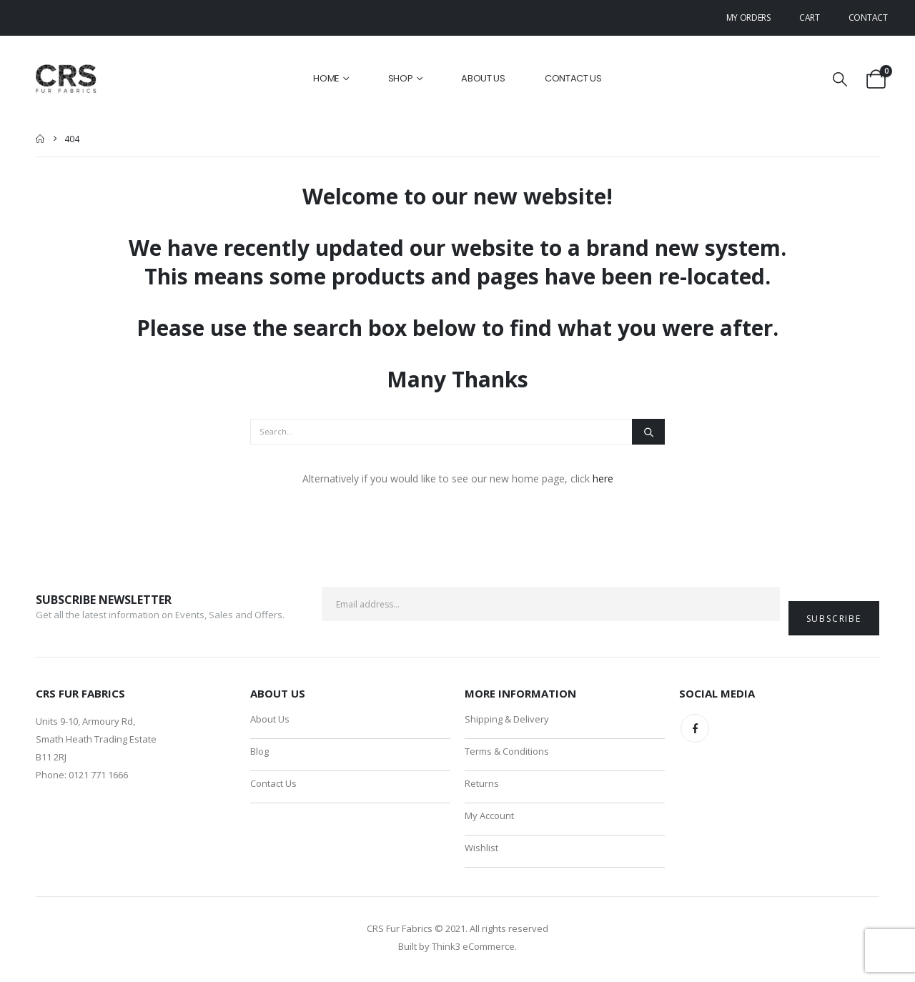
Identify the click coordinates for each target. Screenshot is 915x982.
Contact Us (573, 78)
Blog (259, 751)
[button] (840, 79)
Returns (482, 784)
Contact (868, 17)
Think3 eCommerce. (474, 949)
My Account (489, 817)
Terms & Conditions (507, 751)
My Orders (748, 17)
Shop (400, 78)
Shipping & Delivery (507, 719)
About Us (483, 78)
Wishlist (481, 850)
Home (326, 78)
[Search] (648, 432)
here (603, 478)
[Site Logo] (67, 79)
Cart (809, 17)
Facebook (695, 728)
